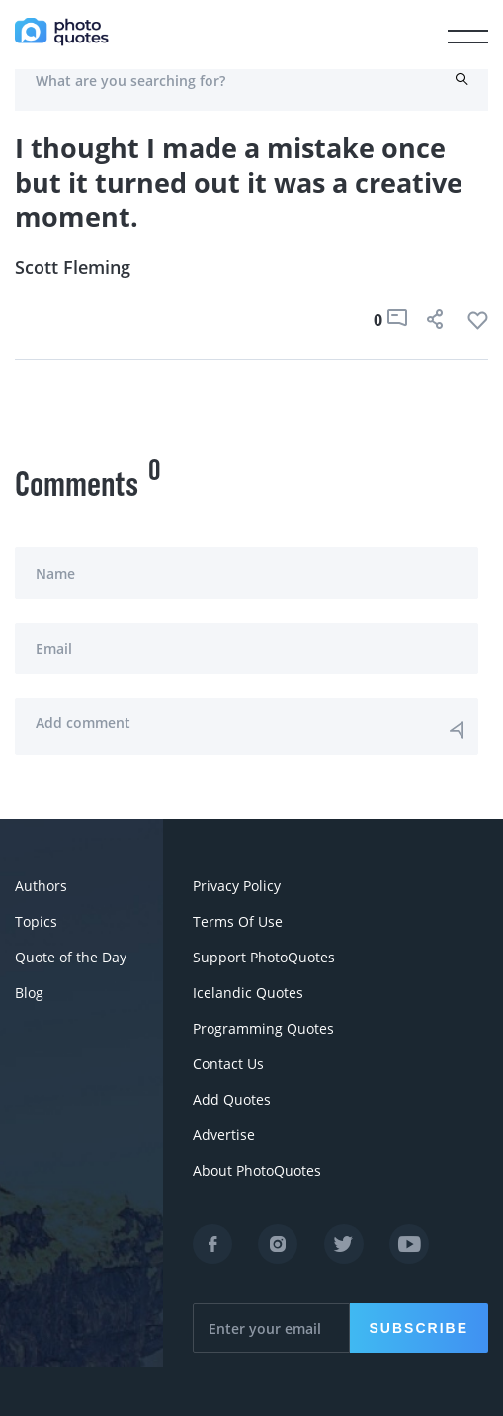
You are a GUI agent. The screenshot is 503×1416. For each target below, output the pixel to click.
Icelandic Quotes (248, 992)
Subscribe (419, 1328)
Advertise (224, 1134)
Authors (41, 885)
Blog (29, 992)
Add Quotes (232, 1099)
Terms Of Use (238, 921)
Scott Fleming (72, 267)
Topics (36, 921)
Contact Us (228, 1063)
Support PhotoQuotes (264, 957)
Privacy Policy (237, 885)
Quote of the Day (70, 957)
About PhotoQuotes (257, 1170)
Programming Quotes (263, 1028)
